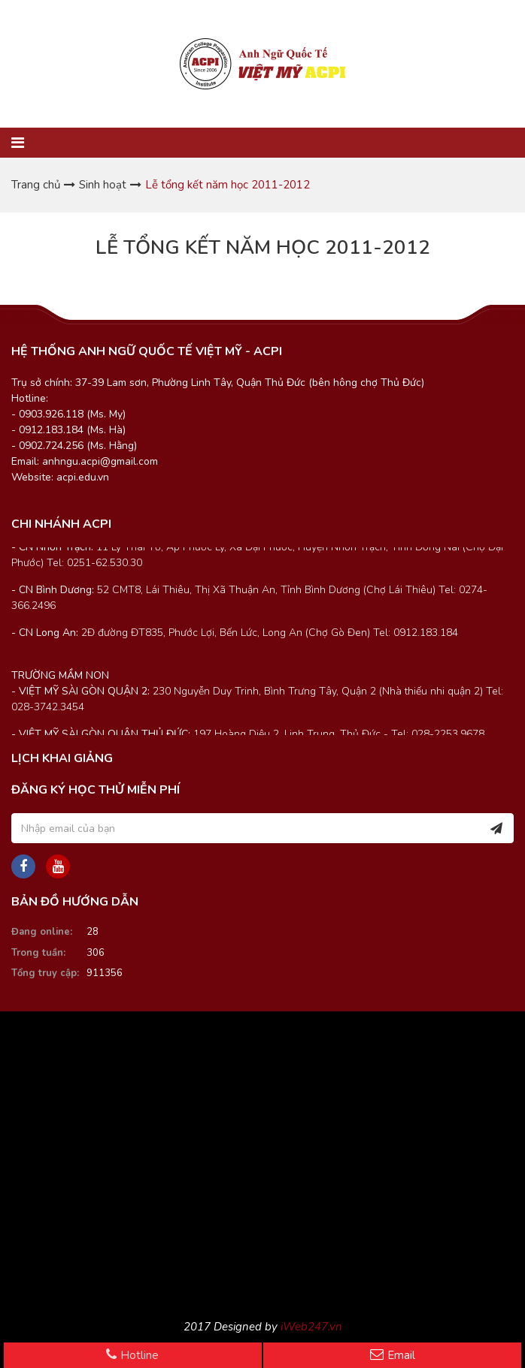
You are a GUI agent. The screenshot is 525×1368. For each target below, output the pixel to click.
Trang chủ (35, 184)
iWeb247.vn (311, 1326)
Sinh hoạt (102, 184)
